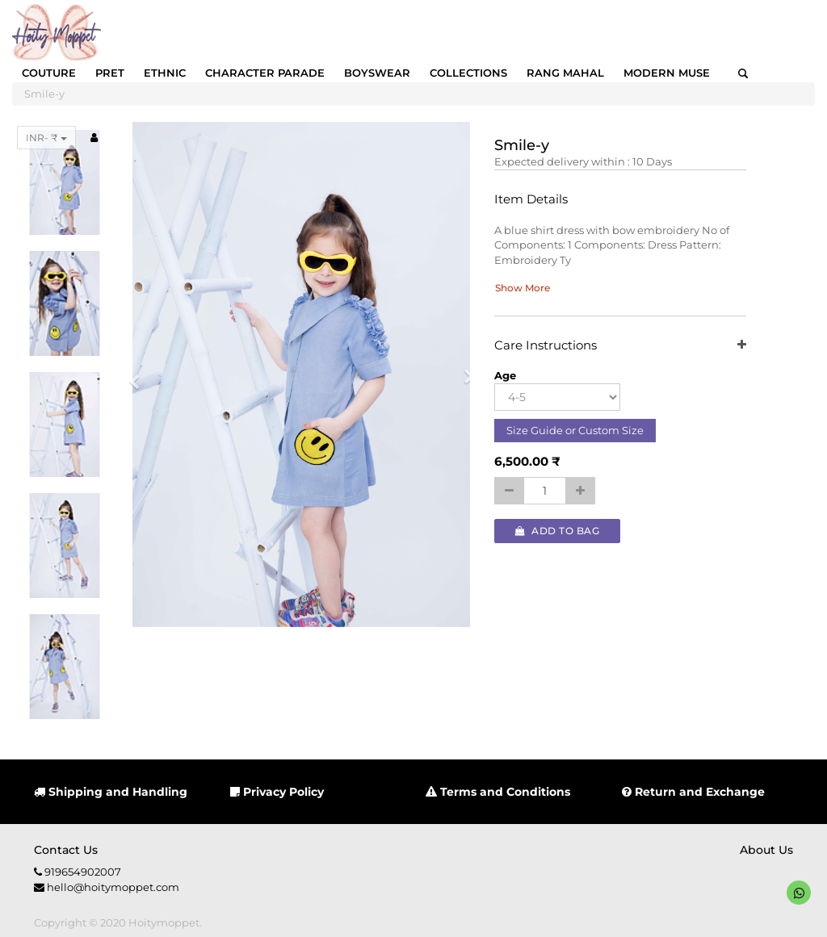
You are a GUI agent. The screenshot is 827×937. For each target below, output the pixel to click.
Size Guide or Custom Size (575, 430)
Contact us (66, 850)
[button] (139, 375)
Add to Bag (557, 531)
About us (766, 850)
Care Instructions (619, 346)
